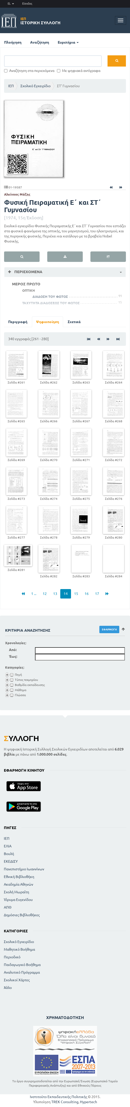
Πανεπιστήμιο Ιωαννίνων (24, 869)
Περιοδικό (12, 957)
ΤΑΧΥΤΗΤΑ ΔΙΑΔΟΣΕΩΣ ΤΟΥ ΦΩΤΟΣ (51, 303)
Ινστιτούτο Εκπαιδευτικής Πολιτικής (58, 1097)
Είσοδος (27, 3)
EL (11, 3)
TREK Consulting (64, 1102)
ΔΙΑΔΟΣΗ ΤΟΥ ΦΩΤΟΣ (50, 296)
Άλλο (8, 988)
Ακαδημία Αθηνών (18, 884)
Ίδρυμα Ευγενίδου (18, 900)
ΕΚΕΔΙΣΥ (11, 861)
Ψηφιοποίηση (47, 322)
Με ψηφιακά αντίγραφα (78, 71)
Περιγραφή (17, 322)
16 (87, 594)
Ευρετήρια (68, 42)
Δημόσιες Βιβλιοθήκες (22, 915)
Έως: (13, 656)
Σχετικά (74, 322)
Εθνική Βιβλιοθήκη (19, 877)
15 (76, 594)
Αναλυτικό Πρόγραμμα (22, 972)
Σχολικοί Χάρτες (17, 980)
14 (66, 594)
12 (45, 594)
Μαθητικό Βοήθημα (19, 949)
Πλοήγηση (12, 42)
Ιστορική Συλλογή (40, 21)
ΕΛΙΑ (7, 846)
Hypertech (88, 1102)
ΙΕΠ (11, 86)
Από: (13, 650)
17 (97, 594)
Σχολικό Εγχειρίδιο (35, 86)
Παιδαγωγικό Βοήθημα (22, 965)
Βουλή (9, 854)
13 (55, 594)
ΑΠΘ (7, 907)
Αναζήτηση (39, 42)
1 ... (33, 594)
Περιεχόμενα (27, 272)
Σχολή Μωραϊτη (16, 892)
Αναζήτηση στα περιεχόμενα (29, 71)
